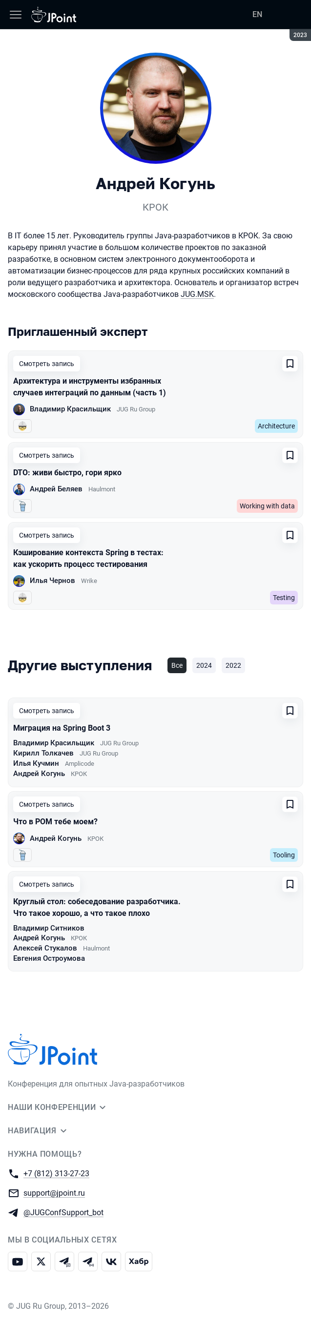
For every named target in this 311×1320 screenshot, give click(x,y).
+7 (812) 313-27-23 (56, 1173)
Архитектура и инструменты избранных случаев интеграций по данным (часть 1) (89, 386)
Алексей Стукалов (45, 948)
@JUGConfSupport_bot (63, 1212)
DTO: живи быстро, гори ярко (67, 472)
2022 (233, 665)
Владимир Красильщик (70, 409)
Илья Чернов (52, 580)
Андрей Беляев (56, 489)
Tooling (284, 855)
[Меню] (15, 14)
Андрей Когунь (39, 773)
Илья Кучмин (36, 763)
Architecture (276, 426)
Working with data (267, 506)
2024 (204, 665)
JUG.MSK (197, 294)
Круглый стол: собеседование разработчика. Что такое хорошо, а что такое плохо (97, 907)
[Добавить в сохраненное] (290, 363)
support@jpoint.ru (54, 1192)
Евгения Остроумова (49, 958)
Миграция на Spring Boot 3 (61, 728)
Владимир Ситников (48, 928)
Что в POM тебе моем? (55, 821)
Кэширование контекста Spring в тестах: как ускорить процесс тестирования (88, 558)
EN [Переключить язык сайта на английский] (257, 14)
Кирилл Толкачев (43, 753)
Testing (284, 598)
